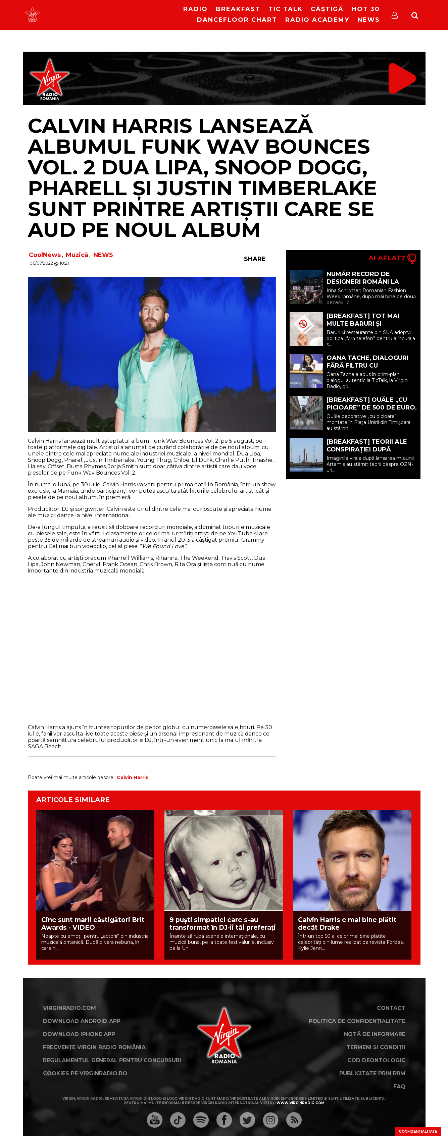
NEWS (103, 255)
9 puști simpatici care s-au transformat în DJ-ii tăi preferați (222, 923)
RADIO (195, 9)
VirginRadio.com (69, 1008)
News (368, 19)
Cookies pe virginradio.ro (85, 1073)
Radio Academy (317, 19)
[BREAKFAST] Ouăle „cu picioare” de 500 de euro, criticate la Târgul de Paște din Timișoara (372, 411)
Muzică (77, 255)
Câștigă (327, 9)
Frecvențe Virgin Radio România (94, 1047)
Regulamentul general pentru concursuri (112, 1060)
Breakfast (238, 9)
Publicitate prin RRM (372, 1073)
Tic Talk (285, 9)
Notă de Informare (374, 1034)
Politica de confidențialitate (357, 1021)
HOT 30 (366, 9)
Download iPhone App (79, 1034)
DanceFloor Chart (237, 19)
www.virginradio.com (301, 1103)
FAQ (399, 1086)
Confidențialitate (418, 1131)
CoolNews (45, 255)
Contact (391, 1008)
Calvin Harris (132, 777)
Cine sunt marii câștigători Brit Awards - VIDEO (93, 923)
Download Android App (81, 1021)
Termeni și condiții (375, 1047)
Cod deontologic (376, 1060)
